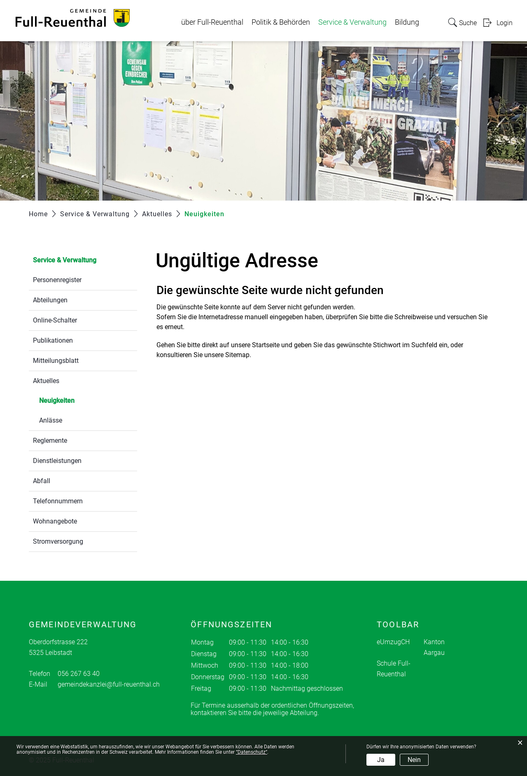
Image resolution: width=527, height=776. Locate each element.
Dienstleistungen (57, 461)
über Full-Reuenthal (212, 22)
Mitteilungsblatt (56, 361)
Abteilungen (50, 300)
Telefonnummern (58, 501)
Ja (381, 760)
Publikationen (53, 340)
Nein (414, 760)
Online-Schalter (55, 320)
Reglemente (50, 440)
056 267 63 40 (79, 674)
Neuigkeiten (76, 399)
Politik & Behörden (281, 22)
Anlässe (50, 420)
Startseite (266, 345)
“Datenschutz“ (251, 752)
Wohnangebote (55, 521)
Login (505, 23)
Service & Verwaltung (352, 22)
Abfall (41, 481)
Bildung (407, 22)
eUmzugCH (393, 642)
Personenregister (57, 280)
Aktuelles (46, 381)
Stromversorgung (58, 541)
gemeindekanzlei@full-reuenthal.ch (109, 684)
